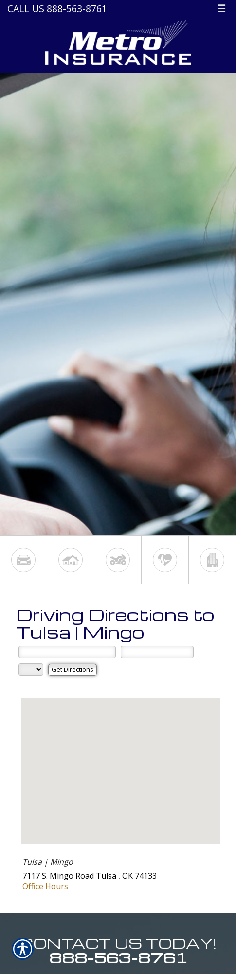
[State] (30, 669)
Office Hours (45, 886)
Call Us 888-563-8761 (57, 8)
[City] (157, 652)
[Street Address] (67, 652)
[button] (120, 762)
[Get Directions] (72, 670)
